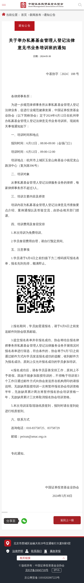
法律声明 (17, 551)
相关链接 (25, 558)
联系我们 (36, 551)
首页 (24, 14)
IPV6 (56, 570)
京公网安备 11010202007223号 (42, 577)
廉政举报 (55, 551)
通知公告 (49, 14)
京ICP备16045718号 (36, 570)
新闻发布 (35, 14)
